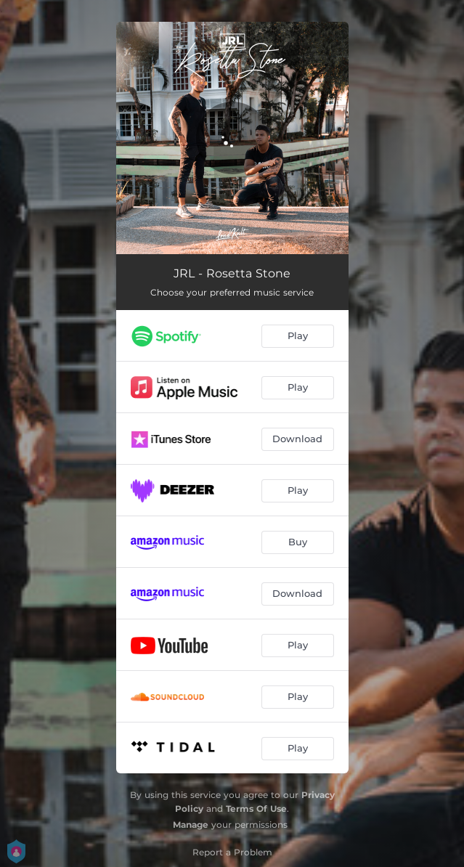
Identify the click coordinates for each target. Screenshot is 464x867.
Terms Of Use (256, 808)
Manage (190, 824)
